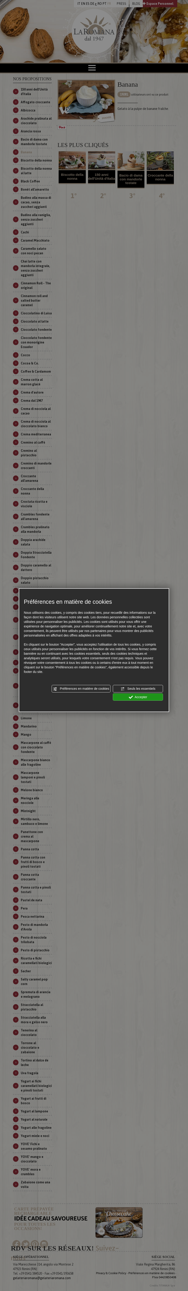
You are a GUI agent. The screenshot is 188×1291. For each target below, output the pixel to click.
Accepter (138, 697)
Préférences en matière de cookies (81, 689)
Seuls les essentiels (137, 689)
